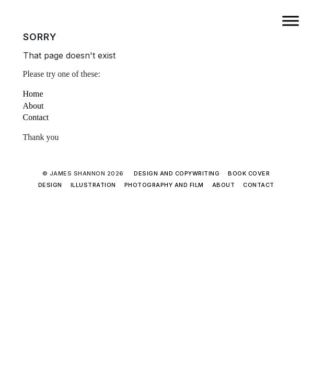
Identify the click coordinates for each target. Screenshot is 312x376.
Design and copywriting (176, 173)
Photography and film (164, 185)
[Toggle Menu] (290, 21)
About (33, 105)
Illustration (93, 185)
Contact (36, 117)
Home (33, 93)
